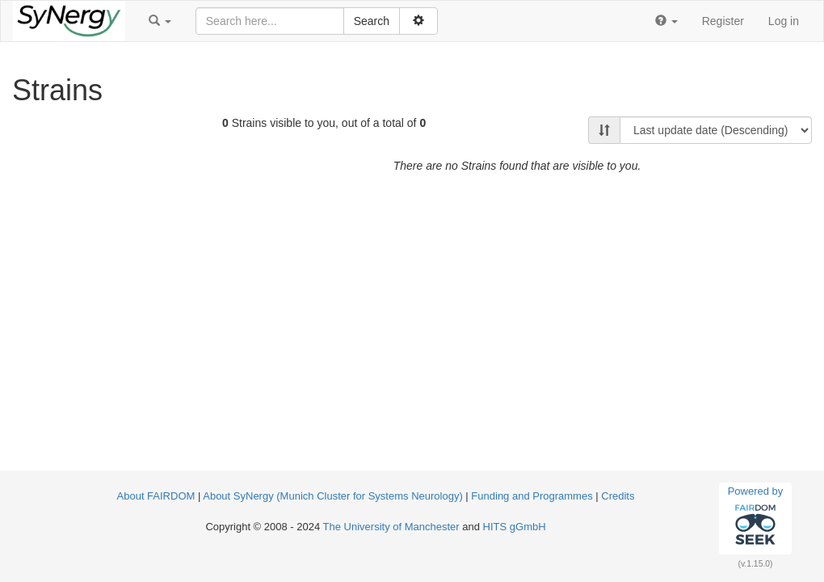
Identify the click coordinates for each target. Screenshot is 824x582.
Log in (783, 21)
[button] (160, 21)
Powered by (756, 518)
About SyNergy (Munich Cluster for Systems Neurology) (333, 496)
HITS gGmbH (514, 527)
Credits (617, 496)
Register (723, 21)
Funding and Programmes (531, 496)
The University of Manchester (391, 527)
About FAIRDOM (156, 496)
